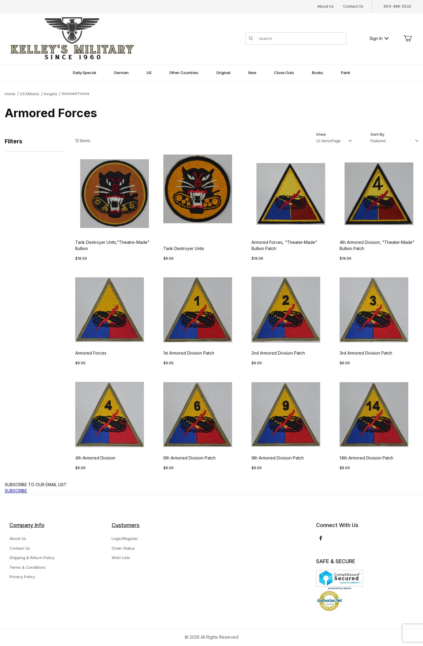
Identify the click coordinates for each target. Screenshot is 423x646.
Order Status (123, 548)
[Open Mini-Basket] (407, 38)
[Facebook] (320, 538)
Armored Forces (76, 93)
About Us (325, 6)
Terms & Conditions (27, 567)
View (321, 134)
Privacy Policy (22, 576)
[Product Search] (300, 38)
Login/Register (125, 538)
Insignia (50, 94)
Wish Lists (121, 557)
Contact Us (353, 6)
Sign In (379, 38)
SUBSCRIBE (16, 490)
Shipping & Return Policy (31, 557)
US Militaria (29, 94)
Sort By (377, 134)
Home (10, 94)
